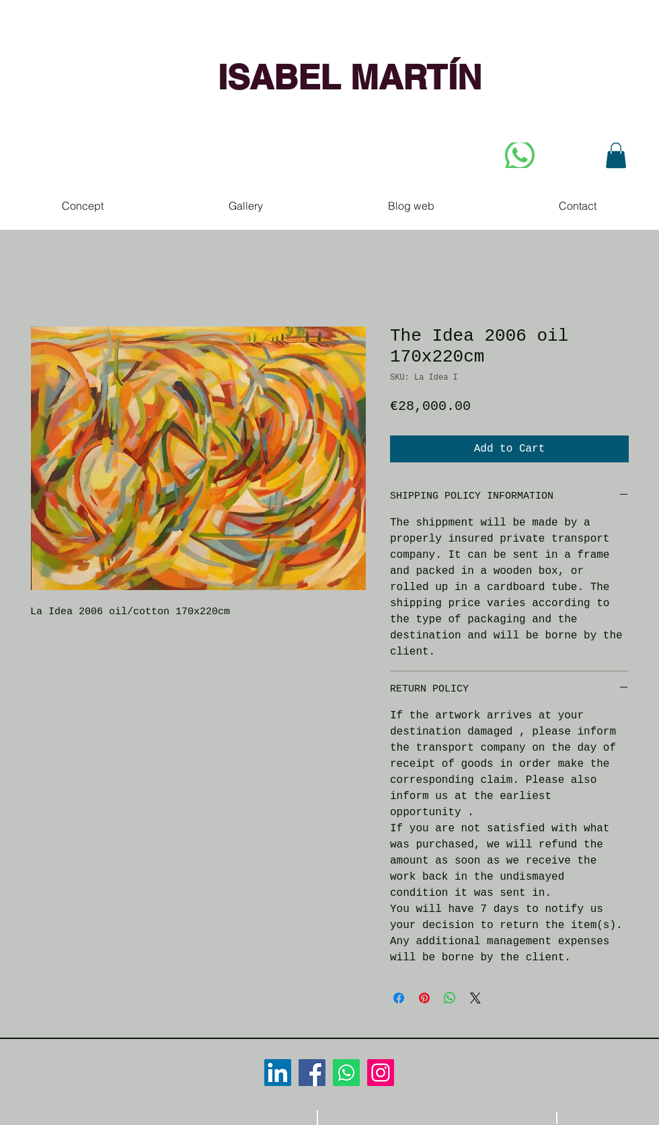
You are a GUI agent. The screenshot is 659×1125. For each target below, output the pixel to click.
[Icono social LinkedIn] (277, 1072)
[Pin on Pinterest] (424, 998)
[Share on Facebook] (399, 998)
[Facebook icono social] (312, 1072)
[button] (616, 155)
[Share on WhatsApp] (450, 998)
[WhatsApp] (346, 1072)
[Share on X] (475, 998)
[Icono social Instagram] (380, 1072)
